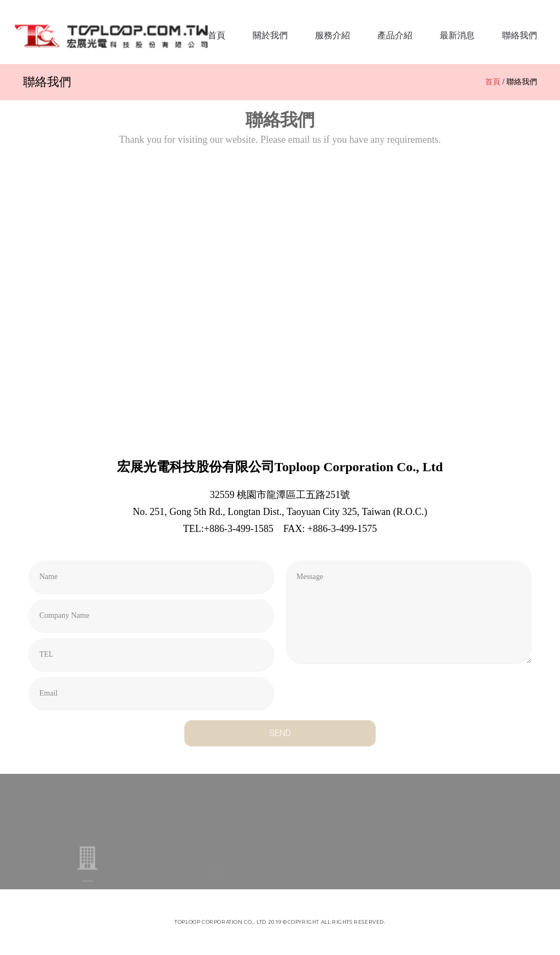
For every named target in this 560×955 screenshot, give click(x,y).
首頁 (216, 35)
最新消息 (457, 35)
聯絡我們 (519, 35)
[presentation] (368, 690)
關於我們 (270, 35)
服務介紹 (332, 35)
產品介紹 (394, 35)
